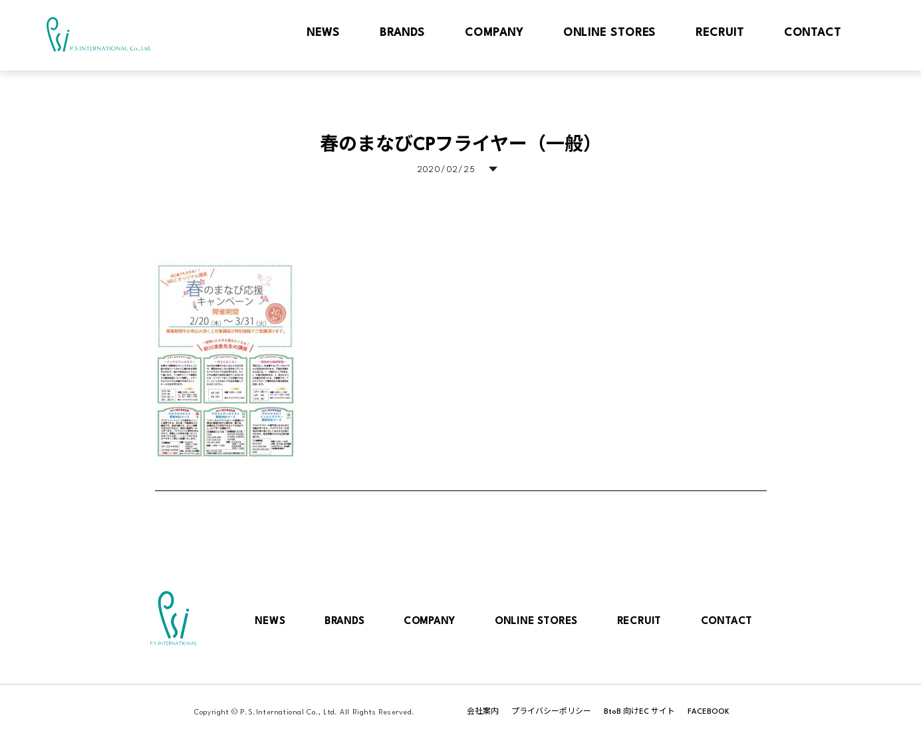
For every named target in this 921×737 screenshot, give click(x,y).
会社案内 (483, 712)
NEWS (270, 622)
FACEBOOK (708, 712)
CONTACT (727, 622)
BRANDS (344, 622)
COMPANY (430, 622)
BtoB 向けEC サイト (639, 712)
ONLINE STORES (536, 622)
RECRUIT (639, 622)
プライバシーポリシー (551, 712)
